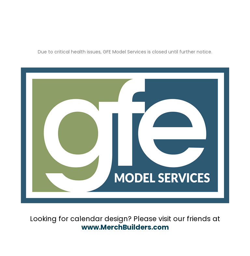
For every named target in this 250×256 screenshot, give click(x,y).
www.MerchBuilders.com (125, 227)
